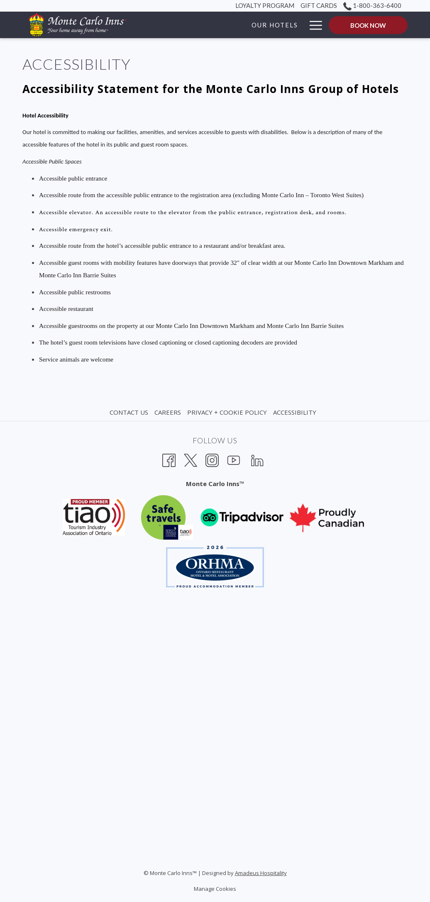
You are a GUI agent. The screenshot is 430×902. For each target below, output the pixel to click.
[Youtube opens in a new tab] (233, 459)
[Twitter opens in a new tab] (190, 459)
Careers (167, 412)
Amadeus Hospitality (261, 873)
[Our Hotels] (225, 25)
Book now (368, 25)
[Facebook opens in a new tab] (169, 459)
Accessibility (294, 412)
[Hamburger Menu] (312, 25)
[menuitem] (130, 412)
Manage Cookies (215, 888)
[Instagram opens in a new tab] (212, 459)
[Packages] (278, 25)
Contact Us (129, 412)
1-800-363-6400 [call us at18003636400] (372, 5)
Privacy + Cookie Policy (227, 412)
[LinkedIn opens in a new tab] (257, 459)
